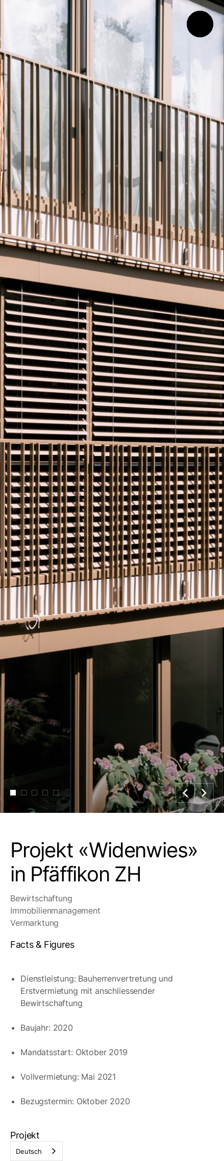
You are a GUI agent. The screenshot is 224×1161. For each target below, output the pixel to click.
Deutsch (29, 1151)
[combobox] (36, 1151)
